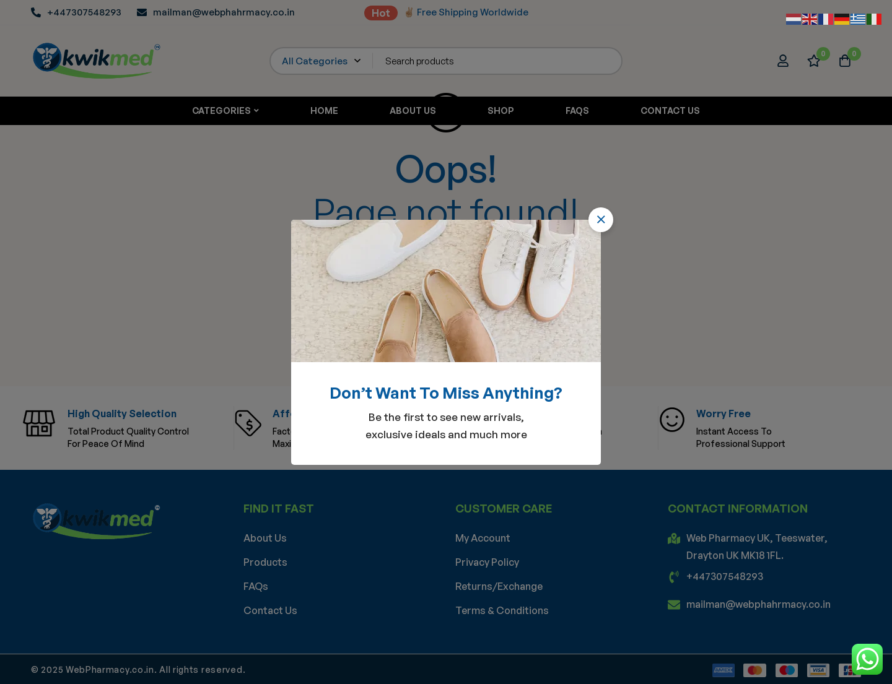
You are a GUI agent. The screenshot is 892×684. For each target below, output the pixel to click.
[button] (600, 219)
